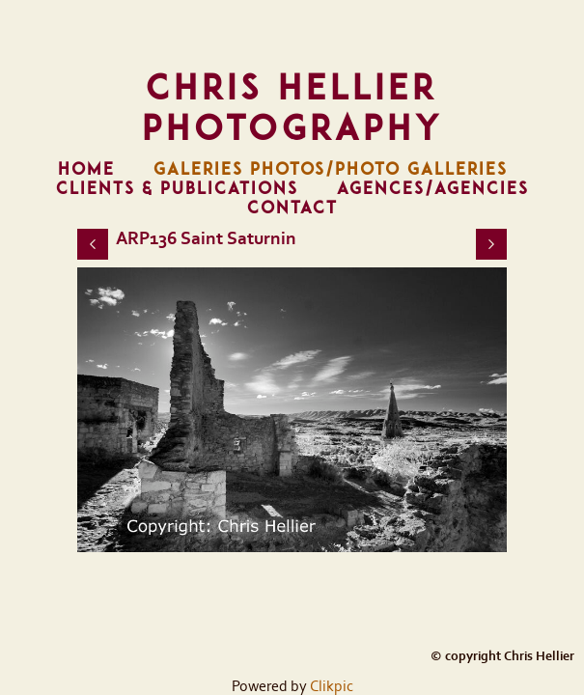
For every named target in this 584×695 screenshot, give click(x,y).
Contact (292, 207)
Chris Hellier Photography (292, 107)
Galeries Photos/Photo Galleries (330, 169)
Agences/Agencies (433, 188)
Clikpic (331, 686)
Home (86, 169)
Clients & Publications (177, 188)
